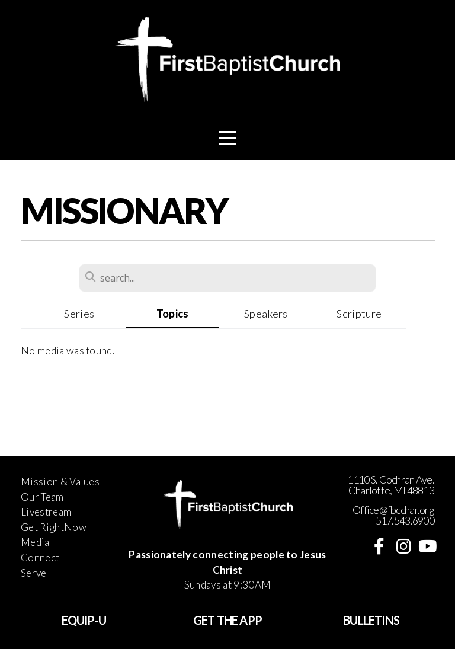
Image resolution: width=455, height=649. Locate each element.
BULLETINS (371, 620)
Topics (172, 313)
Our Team (42, 497)
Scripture (359, 313)
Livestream (46, 512)
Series (79, 313)
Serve (34, 573)
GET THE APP (227, 620)
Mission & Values (60, 481)
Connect (40, 557)
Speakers (266, 313)
